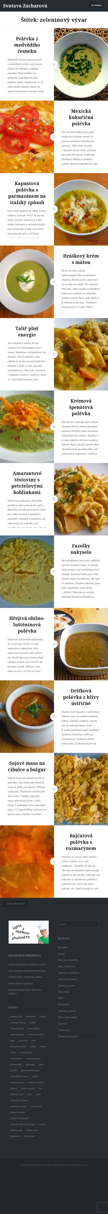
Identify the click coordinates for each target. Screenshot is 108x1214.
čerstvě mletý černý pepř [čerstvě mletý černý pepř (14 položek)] (22, 1124)
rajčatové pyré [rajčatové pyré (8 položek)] (17, 1082)
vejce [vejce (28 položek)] (29, 1094)
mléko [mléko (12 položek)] (33, 1046)
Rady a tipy (63, 991)
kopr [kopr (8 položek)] (12, 1040)
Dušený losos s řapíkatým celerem (26, 977)
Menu (98, 5)
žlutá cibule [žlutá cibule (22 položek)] (29, 1136)
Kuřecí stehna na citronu (21, 983)
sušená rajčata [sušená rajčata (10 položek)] (28, 1088)
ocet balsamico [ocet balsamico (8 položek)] (33, 1058)
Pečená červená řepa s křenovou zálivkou (25, 991)
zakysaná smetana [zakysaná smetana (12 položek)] (19, 1100)
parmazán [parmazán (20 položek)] (30, 1064)
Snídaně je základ (66, 1011)
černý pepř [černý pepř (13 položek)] (36, 1106)
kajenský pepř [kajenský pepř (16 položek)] (17, 1034)
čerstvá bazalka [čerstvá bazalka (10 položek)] (17, 1112)
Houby (61, 953)
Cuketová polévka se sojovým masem (27, 964)
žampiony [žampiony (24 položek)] (15, 1136)
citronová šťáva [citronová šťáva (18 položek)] (17, 1022)
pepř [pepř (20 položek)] (41, 1064)
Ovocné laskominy (67, 979)
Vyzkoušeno (64, 1030)
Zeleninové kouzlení (68, 1036)
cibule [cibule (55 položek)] (43, 1016)
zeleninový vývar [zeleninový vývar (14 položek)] (18, 1106)
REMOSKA (63, 1004)
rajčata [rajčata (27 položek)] (35, 1076)
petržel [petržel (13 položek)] (13, 1070)
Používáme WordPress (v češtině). (36, 1165)
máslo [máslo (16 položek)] (13, 1052)
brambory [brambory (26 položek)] (31, 1016)
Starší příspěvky (16, 904)
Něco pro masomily (68, 960)
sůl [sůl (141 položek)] (40, 1088)
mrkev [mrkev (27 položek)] (43, 1046)
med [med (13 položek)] (33, 1040)
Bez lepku (63, 947)
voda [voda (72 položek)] (38, 1094)
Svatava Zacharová (25, 6)
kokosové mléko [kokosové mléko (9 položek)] (36, 1034)
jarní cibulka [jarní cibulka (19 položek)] (34, 1028)
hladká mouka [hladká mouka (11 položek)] (17, 1028)
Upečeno (62, 1023)
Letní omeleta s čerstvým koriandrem (27, 970)
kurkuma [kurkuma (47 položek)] (23, 1040)
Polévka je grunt (66, 985)
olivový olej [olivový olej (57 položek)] (15, 1064)
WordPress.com (79, 1165)
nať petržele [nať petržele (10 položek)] (26, 1052)
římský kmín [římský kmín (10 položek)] (32, 1130)
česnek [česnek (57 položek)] (42, 1124)
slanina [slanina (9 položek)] (13, 1088)
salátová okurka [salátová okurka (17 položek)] (36, 1082)
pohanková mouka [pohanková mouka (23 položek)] (30, 1070)
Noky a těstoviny (66, 966)
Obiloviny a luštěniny (68, 972)
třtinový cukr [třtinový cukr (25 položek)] (16, 1094)
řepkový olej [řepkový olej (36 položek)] (16, 1130)
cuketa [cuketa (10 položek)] (32, 1022)
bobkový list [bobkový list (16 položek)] (16, 1016)
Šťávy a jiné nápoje (67, 1017)
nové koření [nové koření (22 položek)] (16, 1058)
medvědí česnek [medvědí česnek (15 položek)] (18, 1046)
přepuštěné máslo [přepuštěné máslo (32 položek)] (19, 1076)
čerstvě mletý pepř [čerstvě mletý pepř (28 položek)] (19, 1118)
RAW (60, 998)
